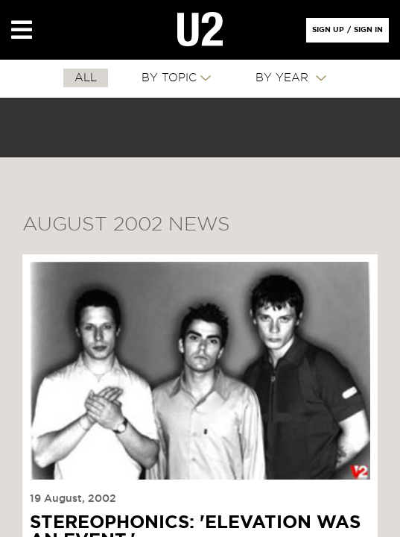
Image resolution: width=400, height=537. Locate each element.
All (85, 78)
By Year (283, 78)
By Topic (169, 78)
